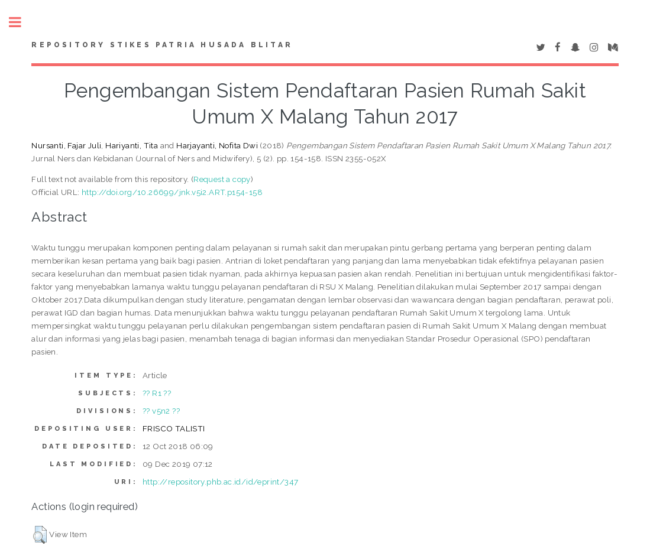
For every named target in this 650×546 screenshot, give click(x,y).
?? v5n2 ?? (161, 410)
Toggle (21, 22)
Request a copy (222, 179)
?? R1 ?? (157, 393)
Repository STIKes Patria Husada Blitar (162, 45)
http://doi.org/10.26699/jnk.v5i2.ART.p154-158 (172, 192)
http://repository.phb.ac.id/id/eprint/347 (220, 481)
